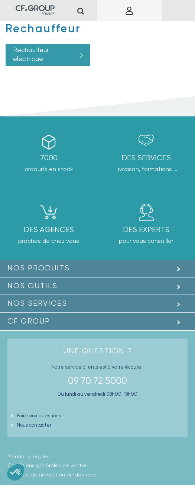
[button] (16, 472)
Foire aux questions (39, 415)
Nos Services (37, 303)
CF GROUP (28, 321)
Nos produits (38, 268)
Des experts (146, 229)
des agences (49, 229)
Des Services (146, 158)
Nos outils (32, 286)
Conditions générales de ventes (47, 465)
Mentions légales (28, 456)
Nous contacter (34, 425)
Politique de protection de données (52, 475)
